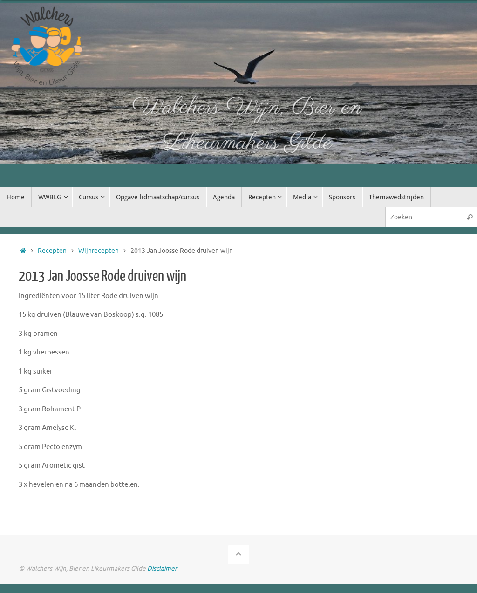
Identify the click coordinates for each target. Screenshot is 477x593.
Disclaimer (162, 569)
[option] (238, 83)
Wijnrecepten (98, 251)
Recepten (52, 251)
